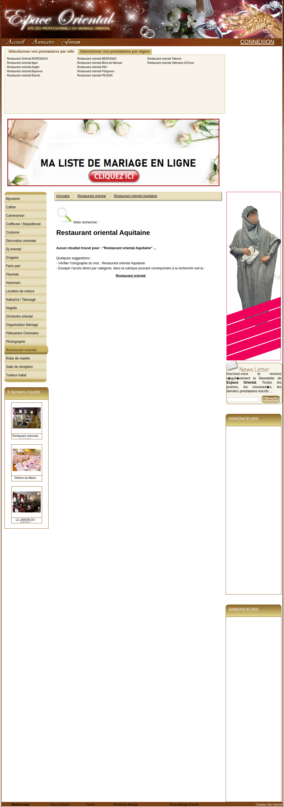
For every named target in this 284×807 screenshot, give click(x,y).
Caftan (11, 207)
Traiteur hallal (16, 375)
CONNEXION (257, 42)
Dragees (12, 258)
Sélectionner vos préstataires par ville (41, 51)
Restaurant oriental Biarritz (23, 75)
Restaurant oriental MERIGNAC (97, 58)
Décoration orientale (21, 241)
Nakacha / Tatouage (21, 300)
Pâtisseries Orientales (22, 333)
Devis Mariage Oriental (184, 804)
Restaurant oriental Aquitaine (135, 196)
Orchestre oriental (19, 316)
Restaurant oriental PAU (92, 67)
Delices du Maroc (25, 477)
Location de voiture (20, 291)
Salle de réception (19, 367)
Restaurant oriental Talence (164, 58)
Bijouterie (13, 199)
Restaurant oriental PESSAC (95, 75)
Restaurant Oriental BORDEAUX (27, 58)
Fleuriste (12, 274)
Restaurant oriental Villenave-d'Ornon (170, 62)
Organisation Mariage (22, 325)
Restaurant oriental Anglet (23, 67)
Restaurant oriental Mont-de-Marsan (99, 62)
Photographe (15, 342)
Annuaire (63, 196)
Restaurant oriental (21, 350)
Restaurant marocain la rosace (25, 437)
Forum (90, 804)
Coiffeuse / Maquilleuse (23, 224)
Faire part (13, 266)
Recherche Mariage (125, 804)
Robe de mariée (18, 358)
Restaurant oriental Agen (22, 62)
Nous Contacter (60, 804)
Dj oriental (13, 249)
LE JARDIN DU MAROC (25, 521)
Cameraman (15, 216)
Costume (12, 232)
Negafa (11, 308)
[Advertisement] (130, 321)
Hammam (13, 283)
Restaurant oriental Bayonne (25, 71)
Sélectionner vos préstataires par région (115, 51)
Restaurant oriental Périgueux (95, 71)
